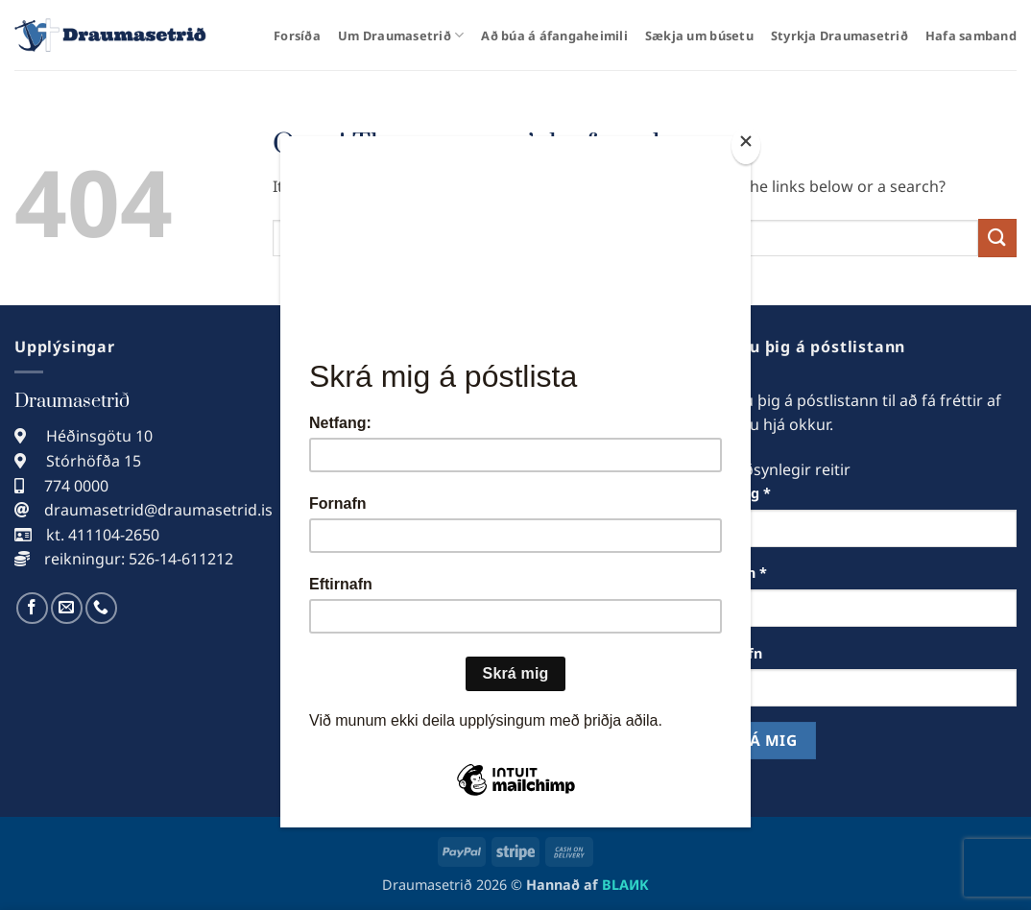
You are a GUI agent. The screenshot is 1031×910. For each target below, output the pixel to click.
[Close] (745, 145)
